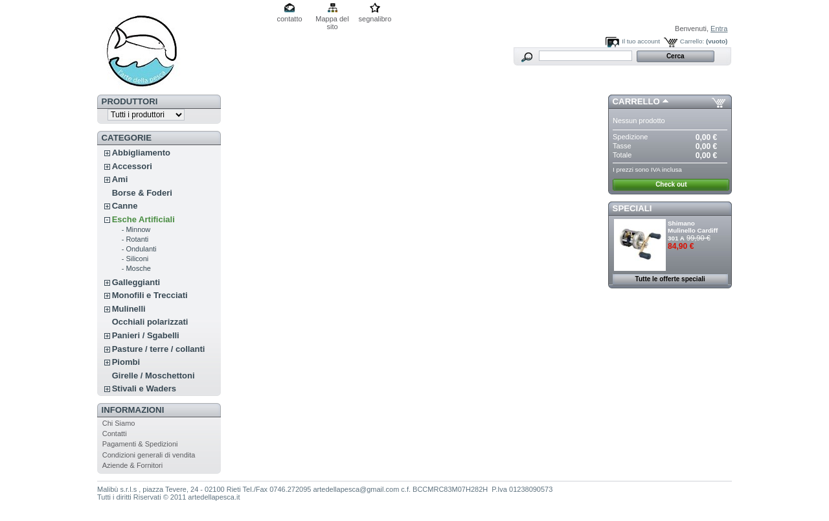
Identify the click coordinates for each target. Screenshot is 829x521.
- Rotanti (135, 239)
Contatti (114, 433)
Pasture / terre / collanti (158, 349)
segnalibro (375, 19)
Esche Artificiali (143, 219)
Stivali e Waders (144, 388)
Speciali (632, 208)
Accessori (132, 166)
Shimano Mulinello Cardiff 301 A (693, 231)
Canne (125, 206)
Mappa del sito (331, 20)
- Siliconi (135, 258)
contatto (289, 19)
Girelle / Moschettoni (153, 375)
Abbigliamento (141, 152)
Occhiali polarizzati (150, 322)
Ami (120, 179)
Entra (718, 28)
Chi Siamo (118, 423)
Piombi (126, 362)
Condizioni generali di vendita (149, 455)
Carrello (636, 101)
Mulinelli (129, 309)
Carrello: (692, 41)
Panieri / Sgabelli (145, 335)
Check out (671, 184)
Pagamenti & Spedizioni (140, 444)
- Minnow (136, 229)
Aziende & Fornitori (132, 465)
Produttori (130, 101)
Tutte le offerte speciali (670, 279)
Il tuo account (641, 41)
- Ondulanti (139, 249)
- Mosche (136, 268)
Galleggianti (136, 282)
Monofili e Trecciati (150, 295)
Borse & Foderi (142, 193)
